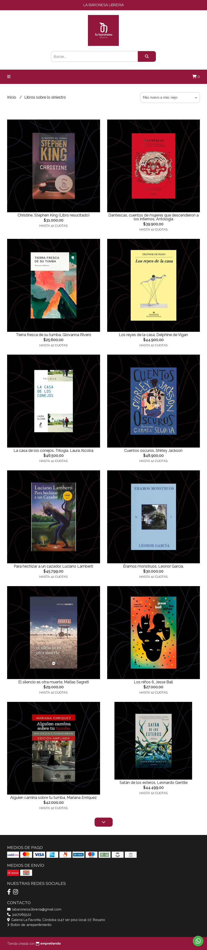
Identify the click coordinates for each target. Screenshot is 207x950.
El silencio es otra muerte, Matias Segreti (53, 682)
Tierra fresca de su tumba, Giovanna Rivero (53, 335)
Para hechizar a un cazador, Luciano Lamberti (53, 566)
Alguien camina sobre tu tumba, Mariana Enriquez (53, 797)
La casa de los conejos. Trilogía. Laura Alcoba (53, 450)
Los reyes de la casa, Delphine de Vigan (153, 335)
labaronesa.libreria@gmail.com (34, 909)
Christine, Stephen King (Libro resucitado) (54, 215)
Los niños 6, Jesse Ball (153, 682)
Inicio (12, 97)
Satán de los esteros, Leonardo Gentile (154, 782)
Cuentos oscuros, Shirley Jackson (153, 450)
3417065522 (19, 914)
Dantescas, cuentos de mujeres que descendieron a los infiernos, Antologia (153, 217)
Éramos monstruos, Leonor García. (153, 566)
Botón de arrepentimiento (29, 925)
